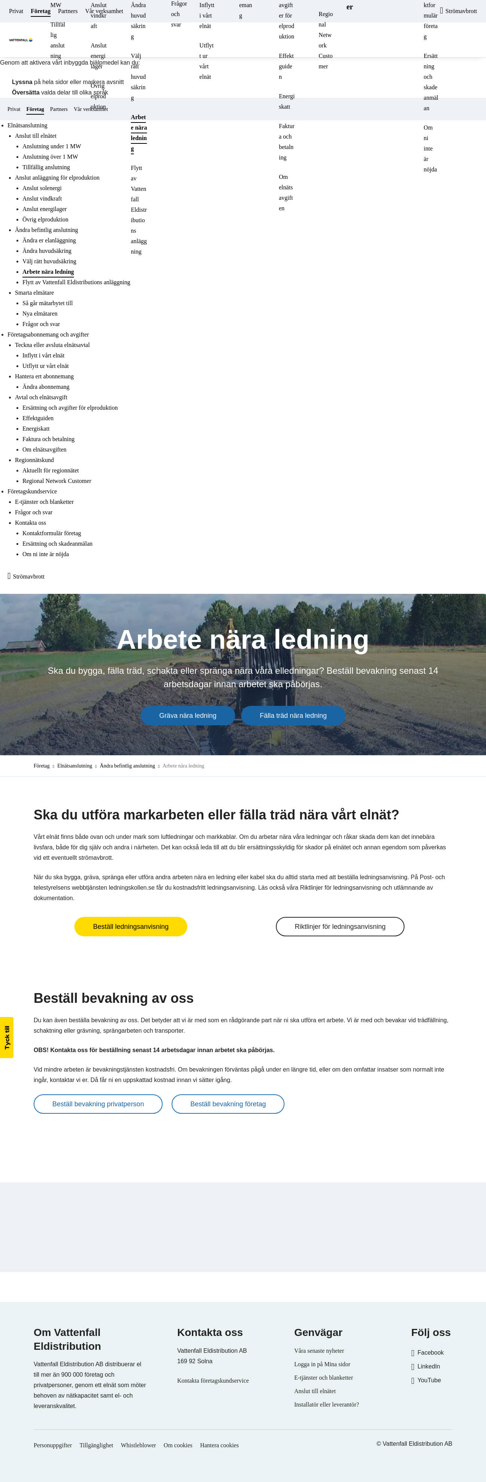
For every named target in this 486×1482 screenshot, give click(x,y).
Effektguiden (286, 66)
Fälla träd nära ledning (293, 715)
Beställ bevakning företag (228, 1104)
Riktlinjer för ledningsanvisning (340, 926)
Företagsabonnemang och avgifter (48, 334)
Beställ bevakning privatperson (98, 1104)
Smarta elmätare (34, 292)
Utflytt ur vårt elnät (206, 61)
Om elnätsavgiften (286, 192)
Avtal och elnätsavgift (41, 397)
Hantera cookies (219, 1445)
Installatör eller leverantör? (326, 1404)
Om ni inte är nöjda (430, 148)
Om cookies (178, 1445)
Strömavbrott (28, 576)
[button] (6, 1037)
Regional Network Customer (326, 40)
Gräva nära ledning (187, 715)
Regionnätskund (34, 460)
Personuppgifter (53, 1445)
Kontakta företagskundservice (213, 1380)
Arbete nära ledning (139, 133)
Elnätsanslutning (74, 766)
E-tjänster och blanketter (44, 502)
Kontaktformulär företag (51, 533)
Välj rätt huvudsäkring (138, 77)
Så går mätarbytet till (47, 303)
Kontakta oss (30, 523)
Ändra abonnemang (46, 387)
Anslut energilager (98, 55)
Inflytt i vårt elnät (43, 355)
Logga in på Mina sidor (322, 1364)
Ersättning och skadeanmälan (431, 82)
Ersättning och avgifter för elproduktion (70, 407)
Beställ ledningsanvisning (131, 926)
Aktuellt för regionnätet (50, 470)
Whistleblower (138, 1445)
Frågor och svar (41, 324)
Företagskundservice (32, 491)
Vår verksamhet (104, 11)
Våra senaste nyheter (319, 1351)
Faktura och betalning (287, 142)
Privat (16, 11)
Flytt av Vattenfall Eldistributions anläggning (139, 210)
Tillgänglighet (96, 1445)
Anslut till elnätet (315, 1391)
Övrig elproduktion (98, 96)
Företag (40, 11)
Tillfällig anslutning (57, 40)
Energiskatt (287, 101)
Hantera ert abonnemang (44, 376)
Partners (67, 11)
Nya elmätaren (40, 313)
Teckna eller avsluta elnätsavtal (52, 345)
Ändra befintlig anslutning (127, 766)
